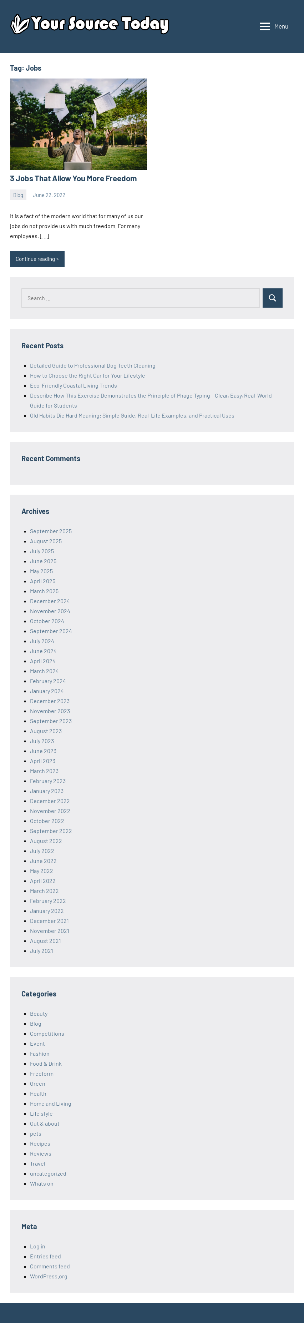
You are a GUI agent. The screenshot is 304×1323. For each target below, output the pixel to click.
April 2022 (43, 880)
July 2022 (42, 850)
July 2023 (42, 740)
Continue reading (35, 259)
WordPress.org (48, 1276)
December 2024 (50, 600)
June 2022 (43, 860)
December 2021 (49, 920)
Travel (37, 1163)
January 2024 (47, 690)
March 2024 (44, 670)
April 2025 (42, 580)
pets (35, 1133)
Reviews (40, 1153)
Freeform (42, 1073)
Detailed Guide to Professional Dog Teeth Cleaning (93, 365)
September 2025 (51, 530)
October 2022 (47, 820)
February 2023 (48, 780)
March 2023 (44, 770)
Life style (41, 1113)
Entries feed (45, 1256)
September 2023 (51, 720)
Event (37, 1043)
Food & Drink (46, 1063)
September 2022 (51, 830)
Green (37, 1083)
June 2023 (43, 750)
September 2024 (51, 630)
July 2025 (42, 550)
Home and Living (50, 1103)
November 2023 (50, 710)
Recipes (40, 1143)
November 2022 (50, 810)
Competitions (47, 1033)
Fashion (40, 1053)
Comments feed (50, 1266)
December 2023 (50, 700)
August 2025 (46, 540)
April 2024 (43, 660)
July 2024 (42, 640)
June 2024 (43, 650)
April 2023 (42, 760)
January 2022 (47, 910)
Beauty (38, 1013)
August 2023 (46, 730)
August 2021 (45, 940)
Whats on (42, 1183)
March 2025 (44, 590)
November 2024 (50, 610)
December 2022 (50, 800)
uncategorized (48, 1173)
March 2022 (44, 890)
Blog (18, 194)
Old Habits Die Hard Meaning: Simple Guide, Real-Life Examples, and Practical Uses (132, 415)
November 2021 (49, 930)
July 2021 (41, 950)
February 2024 (48, 680)
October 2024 (47, 620)
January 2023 (47, 790)
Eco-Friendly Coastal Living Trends (73, 385)
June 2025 (43, 560)
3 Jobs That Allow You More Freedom (72, 178)
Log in (37, 1246)
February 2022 (48, 900)
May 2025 (41, 570)
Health (38, 1093)
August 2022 (46, 840)
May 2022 (41, 870)
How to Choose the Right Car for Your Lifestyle (87, 375)
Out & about (45, 1123)
